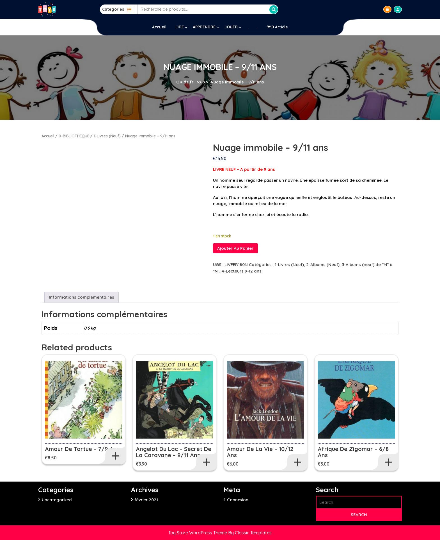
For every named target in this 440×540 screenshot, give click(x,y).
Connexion (237, 499)
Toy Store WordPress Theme (198, 533)
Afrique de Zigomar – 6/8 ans (353, 452)
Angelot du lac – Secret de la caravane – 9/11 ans (173, 452)
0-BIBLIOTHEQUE (74, 135)
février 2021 (146, 499)
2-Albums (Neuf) (323, 264)
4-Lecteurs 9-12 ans (242, 271)
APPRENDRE (204, 27)
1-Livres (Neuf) (107, 135)
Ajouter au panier (235, 248)
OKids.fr (185, 82)
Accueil (159, 27)
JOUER (231, 27)
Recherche (273, 9)
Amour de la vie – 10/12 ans (260, 452)
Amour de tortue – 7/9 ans (82, 448)
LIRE (179, 27)
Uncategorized (57, 499)
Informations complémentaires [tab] (81, 297)
